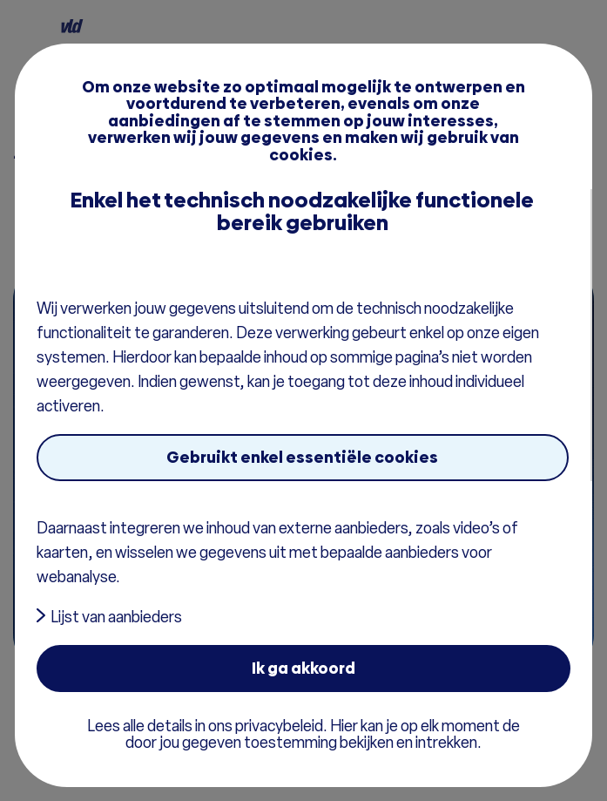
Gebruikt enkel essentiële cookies (302, 457)
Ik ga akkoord (303, 668)
